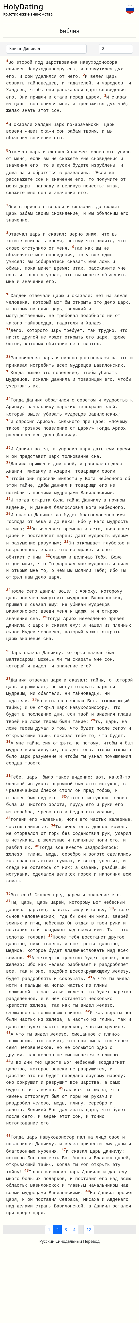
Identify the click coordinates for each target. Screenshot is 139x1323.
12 (89, 1244)
